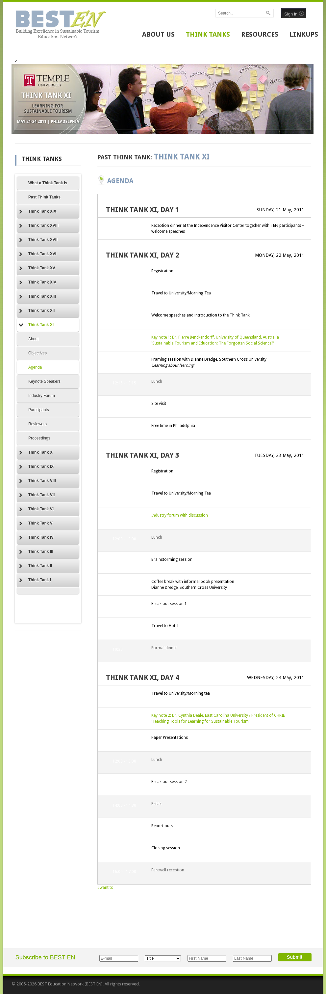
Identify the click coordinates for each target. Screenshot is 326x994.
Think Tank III (36, 551)
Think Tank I (35, 580)
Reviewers (37, 424)
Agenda (35, 367)
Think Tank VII (37, 495)
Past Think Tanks (44, 197)
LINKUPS (303, 34)
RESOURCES (259, 34)
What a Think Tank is (47, 183)
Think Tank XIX (37, 211)
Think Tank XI (36, 325)
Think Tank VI (36, 509)
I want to (105, 887)
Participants (38, 409)
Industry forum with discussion (179, 515)
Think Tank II (35, 566)
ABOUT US (158, 34)
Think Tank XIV (37, 282)
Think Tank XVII (38, 240)
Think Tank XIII (37, 296)
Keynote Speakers (44, 381)
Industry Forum (41, 395)
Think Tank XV (37, 268)
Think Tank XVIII (39, 225)
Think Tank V (36, 523)
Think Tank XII (37, 310)
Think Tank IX (36, 466)
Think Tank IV (36, 537)
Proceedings (39, 438)
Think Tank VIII (37, 481)
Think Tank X (36, 452)
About (33, 339)
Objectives (37, 353)
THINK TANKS (208, 34)
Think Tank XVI (37, 254)
